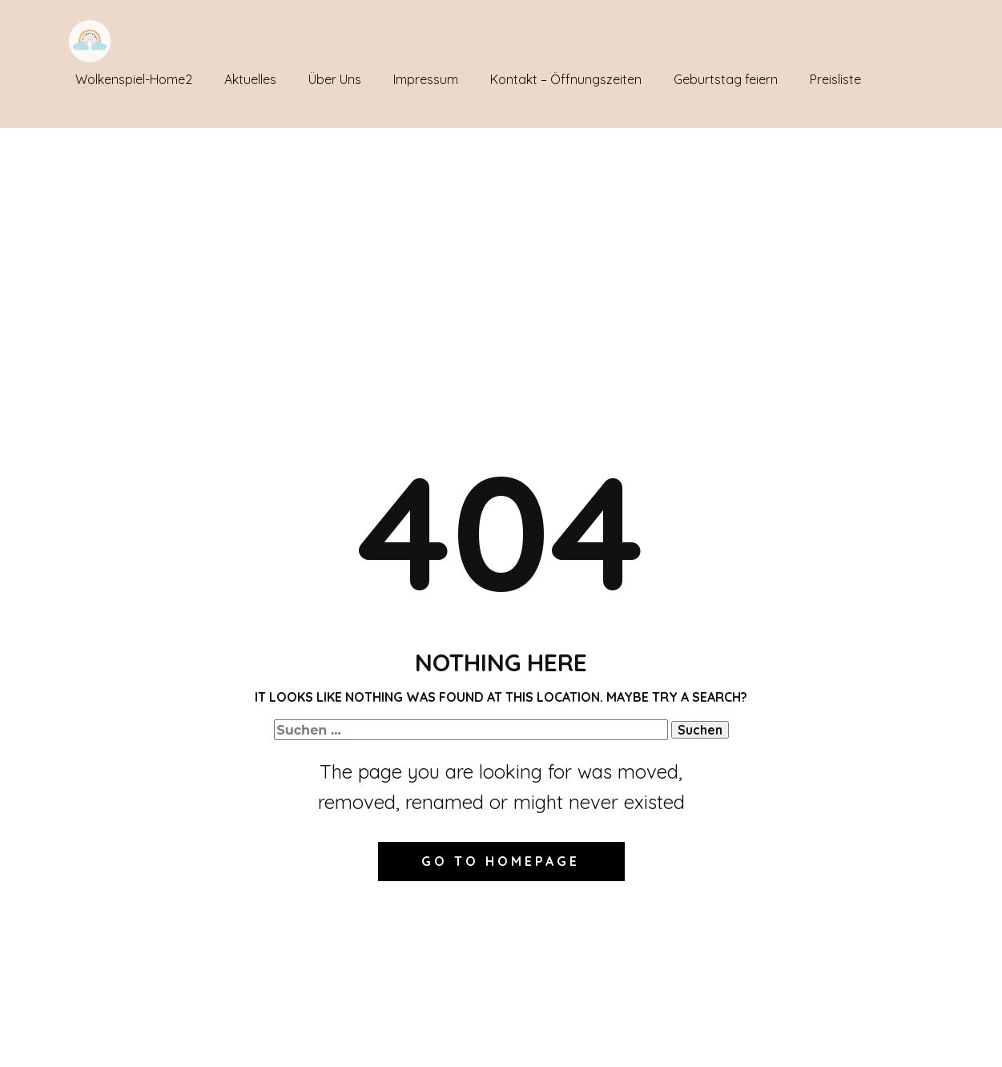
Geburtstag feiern (726, 79)
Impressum (425, 79)
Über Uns (334, 79)
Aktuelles (250, 79)
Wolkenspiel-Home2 (133, 79)
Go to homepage (500, 861)
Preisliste (835, 79)
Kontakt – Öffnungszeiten (566, 79)
